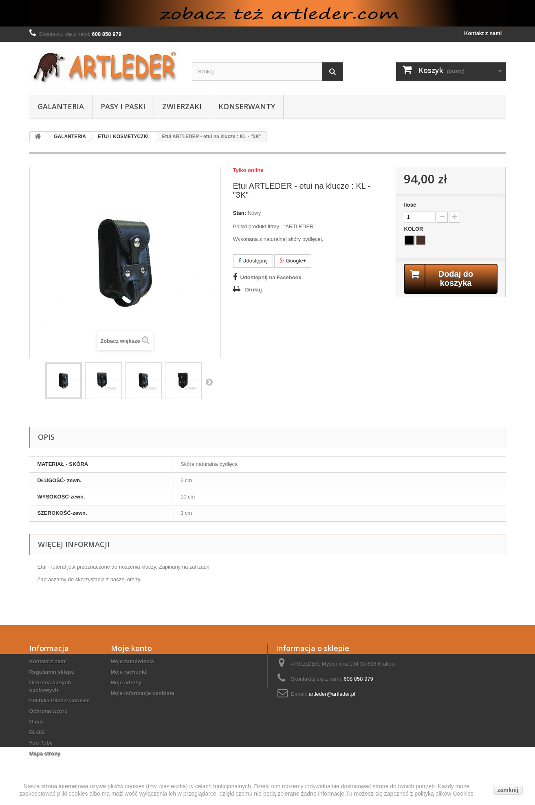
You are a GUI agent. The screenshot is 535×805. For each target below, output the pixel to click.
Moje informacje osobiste (142, 693)
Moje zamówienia (132, 661)
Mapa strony (45, 753)
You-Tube (41, 743)
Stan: (240, 213)
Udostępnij (253, 261)
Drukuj (253, 290)
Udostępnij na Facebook (271, 277)
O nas (36, 722)
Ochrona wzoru (48, 711)
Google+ (293, 261)
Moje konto (131, 648)
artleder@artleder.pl (332, 694)
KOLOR (414, 229)
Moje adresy (126, 682)
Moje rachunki (128, 672)
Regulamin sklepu (52, 672)
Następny (209, 382)
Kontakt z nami (483, 33)
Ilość (410, 205)
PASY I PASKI (123, 106)
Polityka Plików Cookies (59, 700)
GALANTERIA (60, 106)
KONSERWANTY (246, 106)
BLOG (37, 732)
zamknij (508, 790)
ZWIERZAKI (182, 106)
